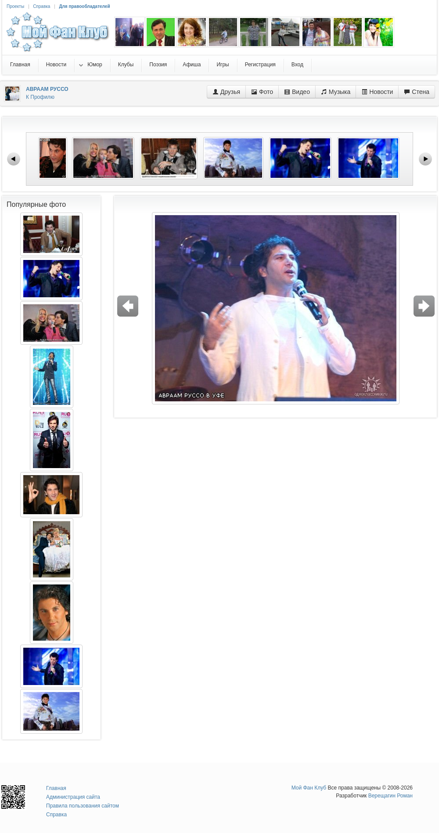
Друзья (226, 91)
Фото (262, 91)
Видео (297, 91)
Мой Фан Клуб (309, 788)
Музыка (335, 91)
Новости (377, 91)
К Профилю (40, 97)
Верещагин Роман (390, 796)
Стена (416, 91)
